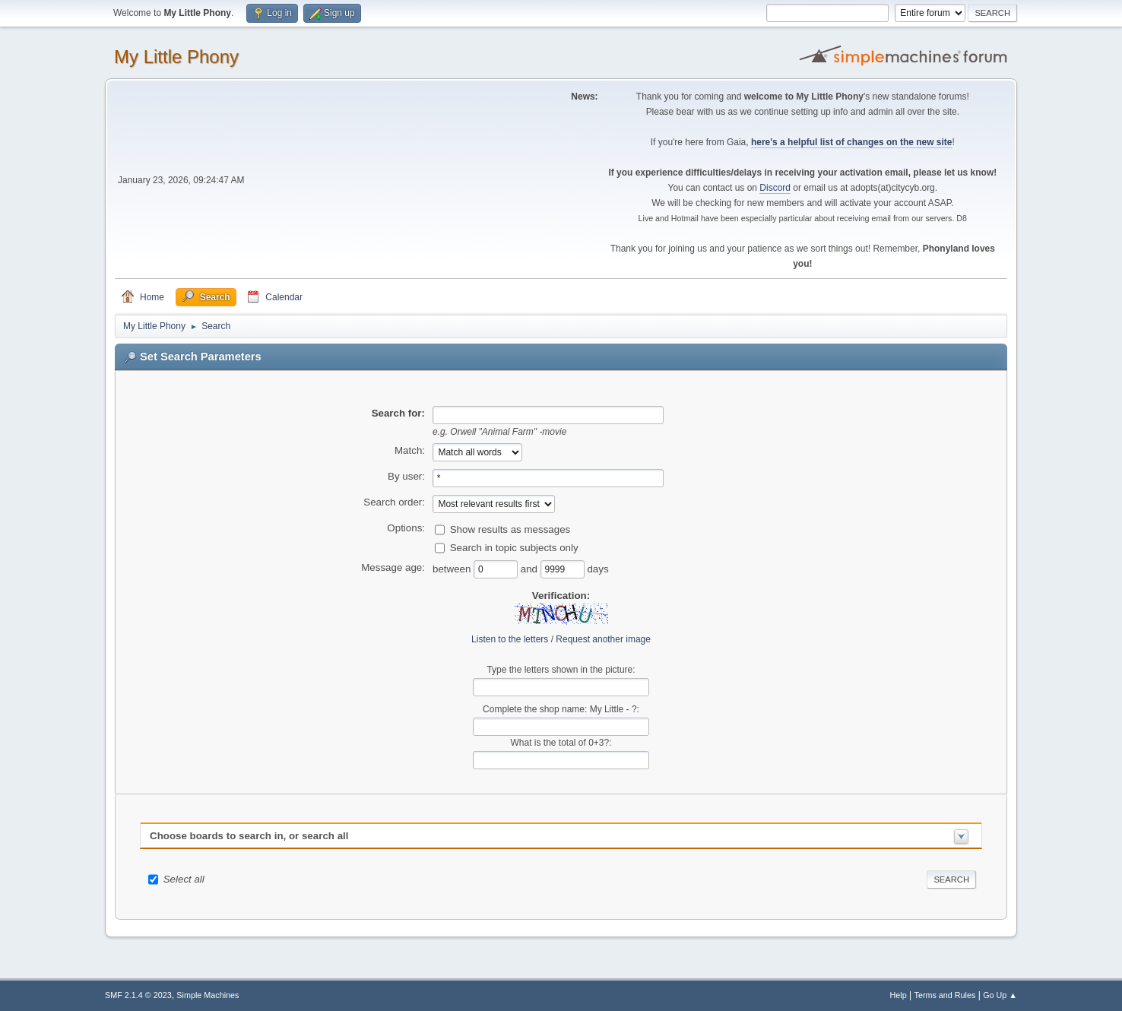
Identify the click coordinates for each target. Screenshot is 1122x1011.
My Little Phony (176, 56)
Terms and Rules (945, 995)
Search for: (398, 413)
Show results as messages (510, 528)
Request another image (603, 639)
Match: (410, 450)
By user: (406, 476)
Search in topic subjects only (514, 547)
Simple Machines (207, 995)
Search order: (394, 502)
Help (898, 995)
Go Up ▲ (1000, 995)
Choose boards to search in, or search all (249, 835)
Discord (775, 187)
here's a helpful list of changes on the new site (851, 142)
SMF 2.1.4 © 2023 (138, 995)
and (530, 568)
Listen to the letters (509, 639)
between (453, 568)
